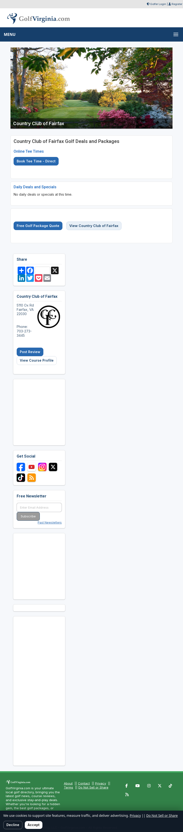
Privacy (100, 783)
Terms (68, 787)
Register (177, 4)
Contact (84, 783)
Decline (12, 825)
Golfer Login (158, 4)
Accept (34, 825)
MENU (9, 34)
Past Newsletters (50, 522)
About (68, 783)
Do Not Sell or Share (93, 787)
